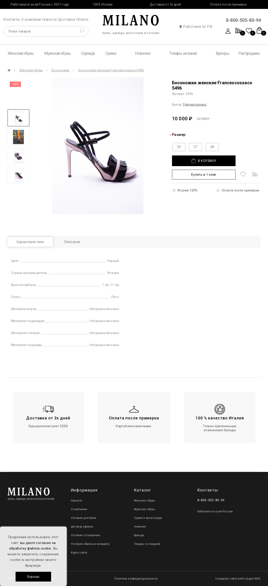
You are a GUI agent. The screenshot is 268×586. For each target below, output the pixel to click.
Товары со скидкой (147, 544)
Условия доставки (83, 518)
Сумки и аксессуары (148, 518)
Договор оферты (82, 526)
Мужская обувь (57, 53)
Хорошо (33, 576)
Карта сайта (79, 552)
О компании (31, 19)
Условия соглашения (85, 535)
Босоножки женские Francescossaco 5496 (111, 70)
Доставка (66, 19)
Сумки (110, 53)
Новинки (142, 53)
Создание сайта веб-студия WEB (237, 578)
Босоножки (61, 70)
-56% (15, 84)
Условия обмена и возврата (90, 544)
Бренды (222, 53)
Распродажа (248, 53)
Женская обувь (21, 53)
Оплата (82, 19)
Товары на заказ (183, 53)
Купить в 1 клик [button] (203, 174)
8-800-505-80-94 (243, 20)
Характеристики (30, 242)
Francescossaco (195, 104)
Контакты (12, 19)
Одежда (88, 53)
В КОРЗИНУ (203, 160)
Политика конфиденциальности (136, 578)
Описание (72, 242)
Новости (49, 19)
